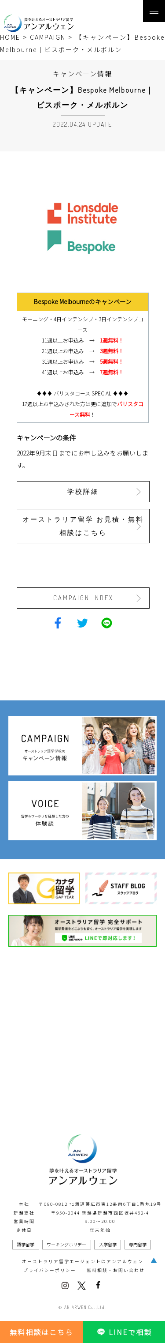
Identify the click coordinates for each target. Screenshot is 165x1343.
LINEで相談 (123, 1332)
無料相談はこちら (41, 1332)
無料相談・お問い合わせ (116, 1270)
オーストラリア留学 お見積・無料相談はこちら (83, 526)
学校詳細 (83, 491)
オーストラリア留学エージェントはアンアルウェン (82, 1261)
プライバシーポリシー (49, 1270)
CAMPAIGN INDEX (83, 598)
